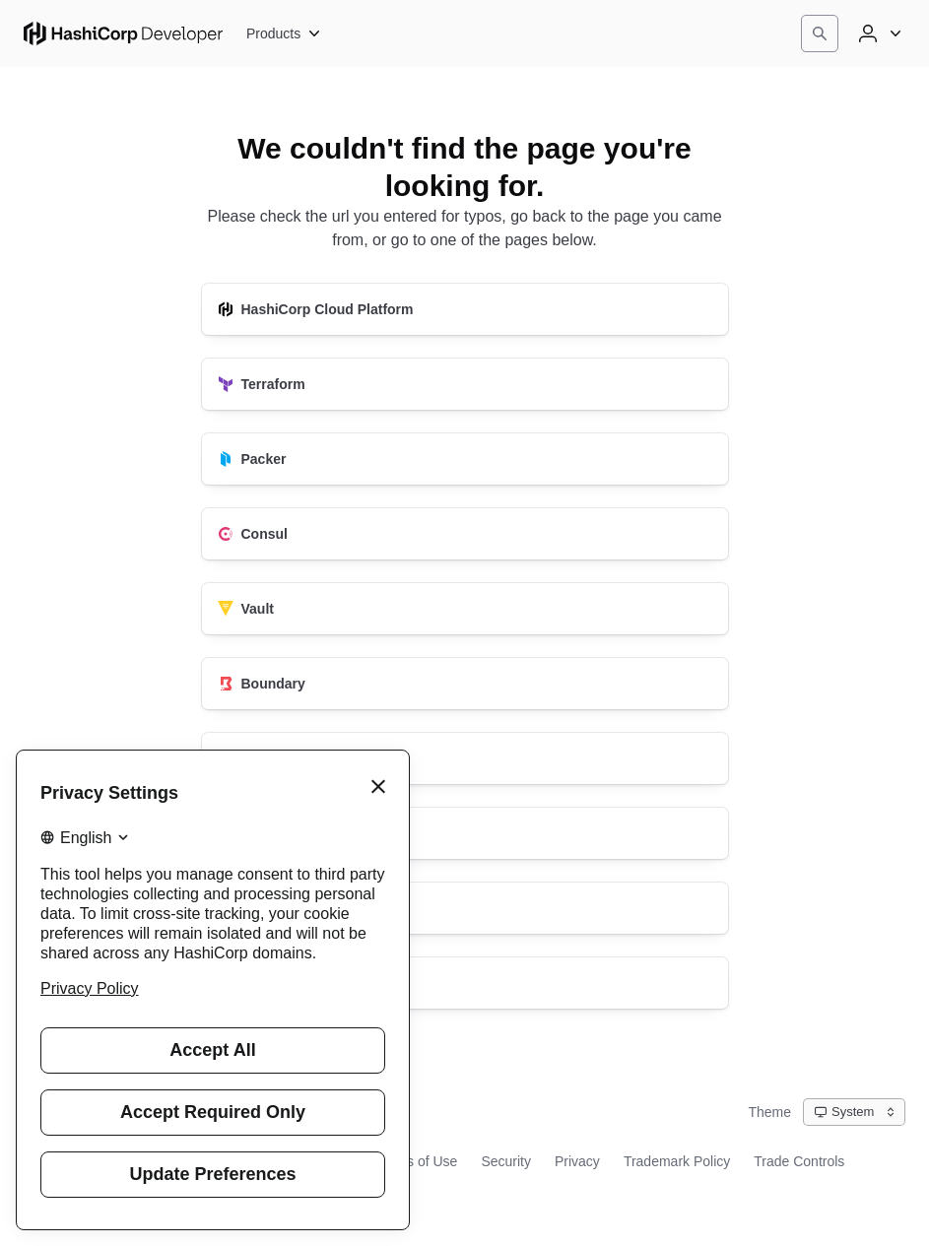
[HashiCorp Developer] (465, 983)
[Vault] (465, 608)
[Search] (819, 33)
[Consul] (465, 533)
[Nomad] (465, 758)
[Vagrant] (465, 908)
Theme (769, 1112)
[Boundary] (465, 683)
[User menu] (877, 33)
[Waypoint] (465, 833)
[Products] (284, 33)
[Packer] (465, 459)
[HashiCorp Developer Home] (123, 33)
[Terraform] (465, 384)
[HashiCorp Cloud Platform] (465, 309)
